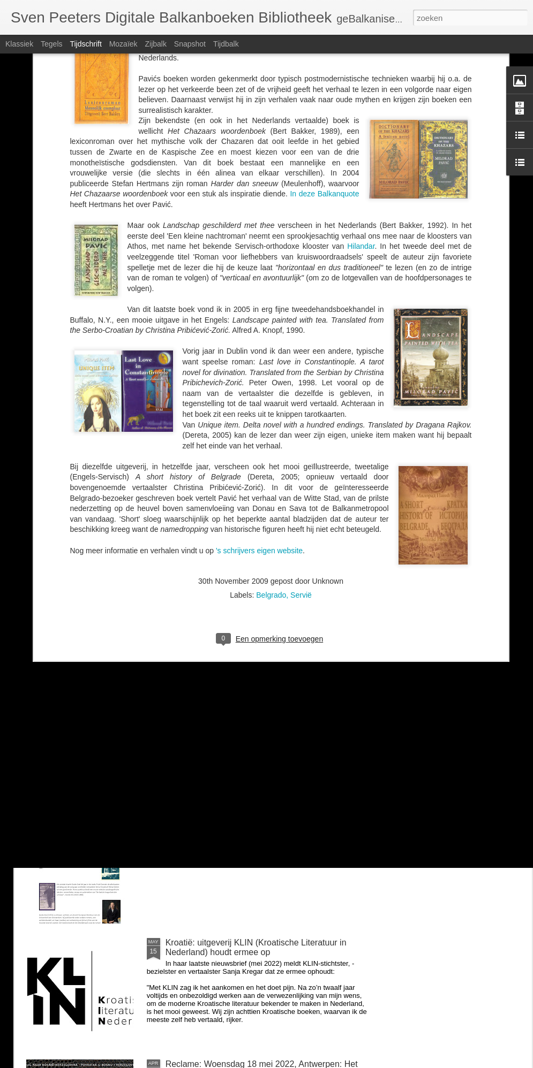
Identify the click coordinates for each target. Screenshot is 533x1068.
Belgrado (271, 459)
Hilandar (360, 110)
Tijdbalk (226, 44)
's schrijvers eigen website (259, 414)
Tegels (51, 44)
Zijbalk (155, 44)
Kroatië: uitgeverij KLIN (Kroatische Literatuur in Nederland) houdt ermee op (256, 947)
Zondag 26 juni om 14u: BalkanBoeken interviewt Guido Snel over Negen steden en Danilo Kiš (259, 826)
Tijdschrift (85, 44)
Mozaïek (123, 44)
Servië (301, 459)
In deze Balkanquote (324, 58)
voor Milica (186, 699)
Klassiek (19, 44)
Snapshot (190, 44)
